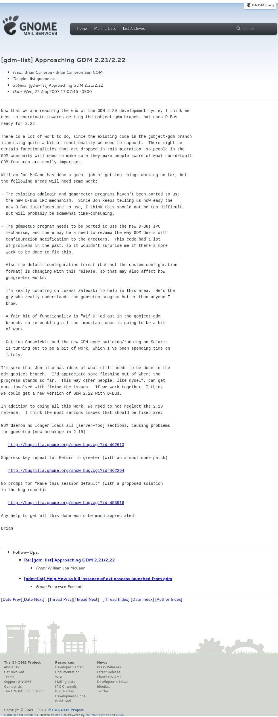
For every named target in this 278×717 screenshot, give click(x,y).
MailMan (91, 714)
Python (104, 714)
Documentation (67, 672)
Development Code (70, 696)
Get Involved (14, 672)
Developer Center (69, 667)
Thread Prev (60, 599)
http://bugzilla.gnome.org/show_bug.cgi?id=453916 (66, 502)
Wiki (58, 677)
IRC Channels (66, 686)
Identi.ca (104, 686)
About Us (11, 667)
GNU (119, 714)
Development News (112, 681)
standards (31, 714)
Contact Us (13, 686)
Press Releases (109, 667)
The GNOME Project (22, 662)
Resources (64, 662)
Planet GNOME (109, 677)
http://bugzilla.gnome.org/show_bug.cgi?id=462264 (66, 470)
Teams (9, 677)
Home (82, 28)
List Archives (134, 28)
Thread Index (116, 599)
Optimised (11, 714)
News (102, 662)
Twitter (102, 691)
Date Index (142, 599)
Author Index (169, 599)
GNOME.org (263, 5)
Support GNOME (18, 681)
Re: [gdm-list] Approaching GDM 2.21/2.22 (69, 560)
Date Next (33, 599)
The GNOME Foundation (24, 691)
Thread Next (85, 599)
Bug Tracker (64, 691)
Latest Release (108, 672)
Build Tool (63, 701)
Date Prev (12, 599)
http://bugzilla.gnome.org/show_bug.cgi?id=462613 (66, 444)
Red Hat (60, 714)
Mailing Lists (105, 28)
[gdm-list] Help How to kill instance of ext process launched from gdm (98, 579)
